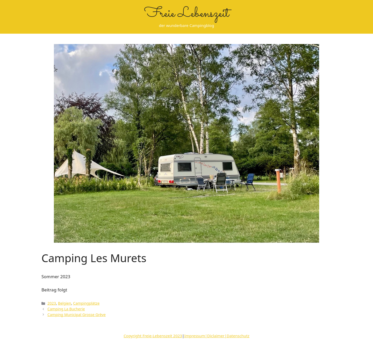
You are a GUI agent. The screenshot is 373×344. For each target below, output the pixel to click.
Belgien (64, 303)
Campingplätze (86, 303)
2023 (51, 303)
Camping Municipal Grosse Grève (76, 314)
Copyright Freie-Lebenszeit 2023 (153, 335)
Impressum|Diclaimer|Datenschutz (216, 335)
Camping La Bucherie (66, 308)
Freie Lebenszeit (186, 13)
